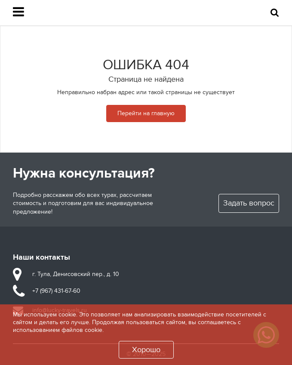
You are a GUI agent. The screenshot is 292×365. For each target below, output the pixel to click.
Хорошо (146, 349)
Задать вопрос (248, 203)
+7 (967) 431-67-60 (56, 290)
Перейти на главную (146, 113)
